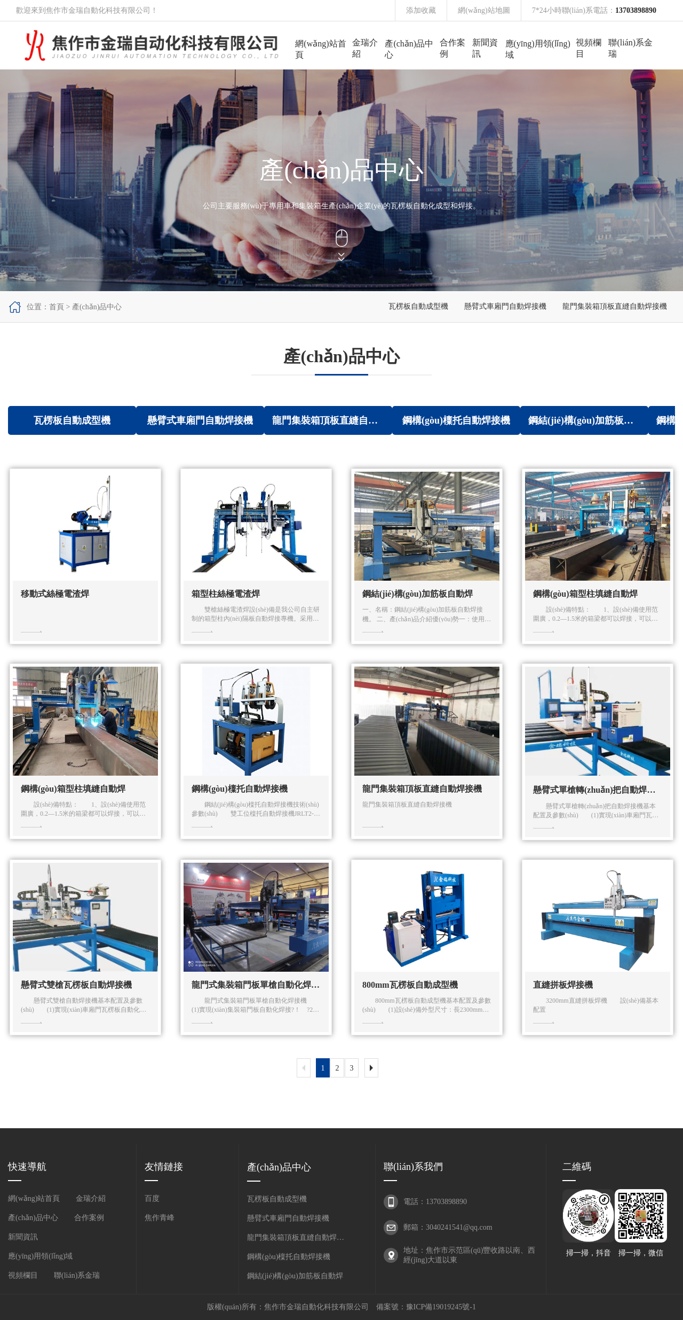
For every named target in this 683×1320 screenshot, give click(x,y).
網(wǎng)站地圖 (484, 10)
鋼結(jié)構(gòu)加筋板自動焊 (295, 1276)
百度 (152, 1198)
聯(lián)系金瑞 (630, 48)
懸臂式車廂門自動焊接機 (505, 306)
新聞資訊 (485, 48)
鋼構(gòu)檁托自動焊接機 (288, 1257)
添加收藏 (421, 10)
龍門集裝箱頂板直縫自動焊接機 (614, 306)
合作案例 (452, 48)
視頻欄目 (588, 48)
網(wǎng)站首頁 (320, 49)
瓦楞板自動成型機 (418, 306)
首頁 (56, 307)
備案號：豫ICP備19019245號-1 (426, 1307)
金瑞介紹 (365, 48)
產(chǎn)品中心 (409, 49)
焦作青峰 (159, 1218)
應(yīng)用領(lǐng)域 (537, 49)
